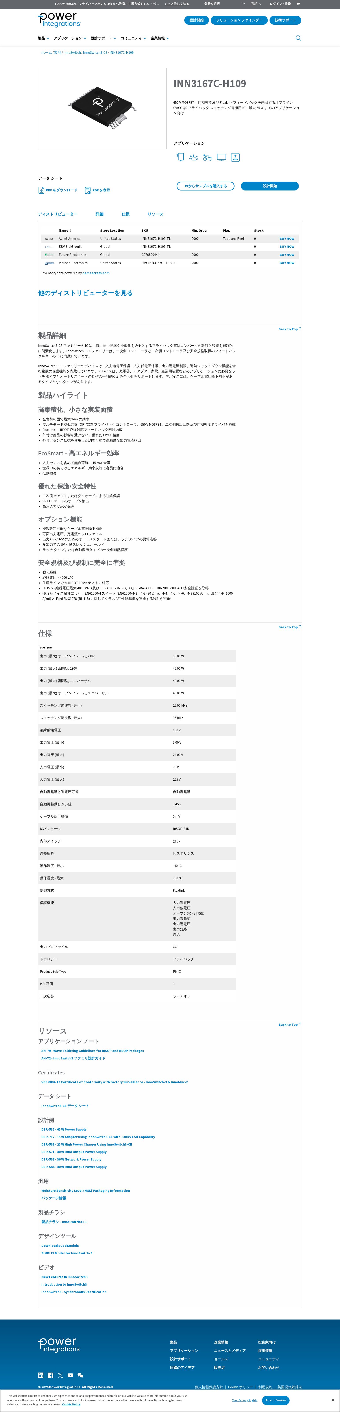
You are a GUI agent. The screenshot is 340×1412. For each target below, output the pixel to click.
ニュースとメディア (230, 1350)
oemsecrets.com (95, 273)
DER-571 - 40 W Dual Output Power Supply (73, 1152)
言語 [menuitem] (254, 4)
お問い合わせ (268, 1367)
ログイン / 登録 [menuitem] (280, 4)
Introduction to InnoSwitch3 (64, 1284)
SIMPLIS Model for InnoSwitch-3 (66, 1253)
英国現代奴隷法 (289, 1386)
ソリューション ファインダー (239, 20)
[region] (170, 1401)
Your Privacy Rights (244, 1400)
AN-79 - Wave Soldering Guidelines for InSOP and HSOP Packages (92, 1050)
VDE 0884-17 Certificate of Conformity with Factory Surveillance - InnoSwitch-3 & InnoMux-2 (114, 1082)
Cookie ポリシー (240, 1386)
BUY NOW (287, 238)
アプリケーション (68, 38)
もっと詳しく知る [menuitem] (176, 4)
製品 (41, 38)
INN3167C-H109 (122, 52)
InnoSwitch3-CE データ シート (65, 1105)
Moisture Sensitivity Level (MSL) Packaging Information (85, 1190)
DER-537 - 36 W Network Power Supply (71, 1159)
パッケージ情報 (53, 1198)
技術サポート (285, 20)
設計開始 (197, 20)
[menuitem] (298, 4)
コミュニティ (131, 38)
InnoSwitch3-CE (95, 52)
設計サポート (101, 38)
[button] (102, 108)
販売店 (219, 1367)
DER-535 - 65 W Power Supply (63, 1129)
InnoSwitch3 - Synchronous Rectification (73, 1292)
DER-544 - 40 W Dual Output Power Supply (73, 1166)
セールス (221, 1359)
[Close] (333, 1400)
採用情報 (265, 1350)
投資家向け (267, 1342)
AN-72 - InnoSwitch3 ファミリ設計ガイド (73, 1058)
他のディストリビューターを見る (85, 293)
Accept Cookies (276, 1400)
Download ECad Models (60, 1245)
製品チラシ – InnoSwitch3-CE (64, 1222)
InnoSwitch (72, 52)
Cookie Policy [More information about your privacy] (71, 1404)
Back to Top (290, 329)
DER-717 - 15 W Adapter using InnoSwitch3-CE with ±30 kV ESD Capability (98, 1137)
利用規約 (265, 1386)
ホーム (46, 52)
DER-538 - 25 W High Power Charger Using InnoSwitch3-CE (86, 1144)
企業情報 (158, 38)
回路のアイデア (182, 1367)
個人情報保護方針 (209, 1386)
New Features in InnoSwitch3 (64, 1277)
